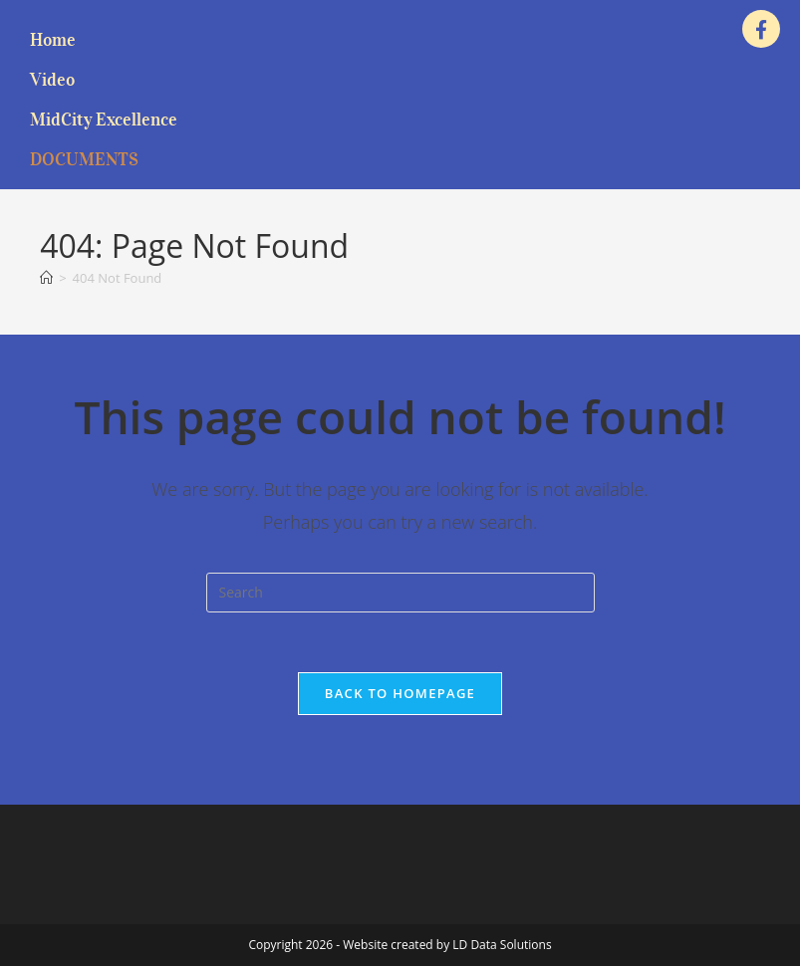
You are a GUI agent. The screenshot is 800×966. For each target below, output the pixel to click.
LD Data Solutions (501, 944)
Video (52, 80)
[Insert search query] (400, 592)
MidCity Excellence (103, 119)
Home (53, 40)
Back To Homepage (400, 693)
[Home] (46, 278)
